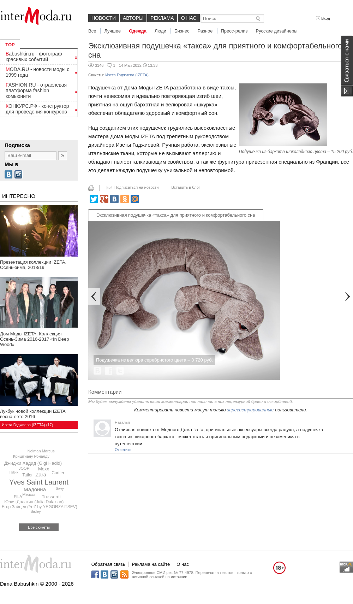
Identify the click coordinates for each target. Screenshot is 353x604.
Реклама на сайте (151, 564)
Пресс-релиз (234, 31)
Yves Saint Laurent (38, 482)
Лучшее (112, 31)
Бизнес (182, 31)
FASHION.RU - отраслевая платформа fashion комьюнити (36, 90)
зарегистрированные (250, 409)
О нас (189, 18)
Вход (323, 18)
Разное (205, 31)
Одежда (137, 31)
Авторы (133, 18)
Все (92, 31)
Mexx (43, 468)
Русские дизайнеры (276, 31)
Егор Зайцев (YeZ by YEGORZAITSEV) (39, 506)
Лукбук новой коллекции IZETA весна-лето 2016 (32, 414)
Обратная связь (108, 564)
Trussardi (51, 496)
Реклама (162, 18)
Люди (160, 31)
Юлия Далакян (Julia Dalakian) (34, 501)
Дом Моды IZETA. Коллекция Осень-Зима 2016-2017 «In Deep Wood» (34, 339)
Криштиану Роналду (31, 456)
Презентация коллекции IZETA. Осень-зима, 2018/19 (33, 264)
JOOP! (24, 468)
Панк (14, 472)
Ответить (123, 449)
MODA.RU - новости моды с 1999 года (38, 72)
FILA (18, 496)
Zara (40, 474)
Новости (103, 18)
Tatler (27, 475)
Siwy (60, 488)
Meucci (28, 494)
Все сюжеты (39, 527)
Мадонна (35, 489)
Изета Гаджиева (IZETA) (127, 75)
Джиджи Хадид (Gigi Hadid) (33, 463)
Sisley (35, 511)
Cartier (58, 472)
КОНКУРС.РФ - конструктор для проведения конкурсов (37, 109)
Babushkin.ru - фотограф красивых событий (34, 56)
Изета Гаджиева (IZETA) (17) (27, 425)
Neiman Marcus (41, 451)
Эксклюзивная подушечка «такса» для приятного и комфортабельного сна (175, 215)
